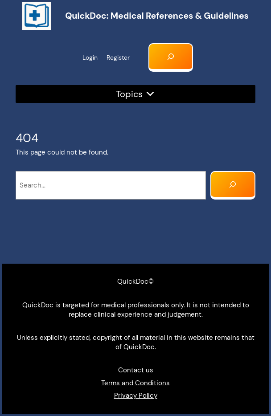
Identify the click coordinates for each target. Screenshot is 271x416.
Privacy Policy (135, 395)
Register (118, 57)
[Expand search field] (170, 57)
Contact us (135, 370)
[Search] (232, 185)
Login (90, 57)
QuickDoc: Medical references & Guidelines (157, 15)
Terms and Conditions (135, 383)
